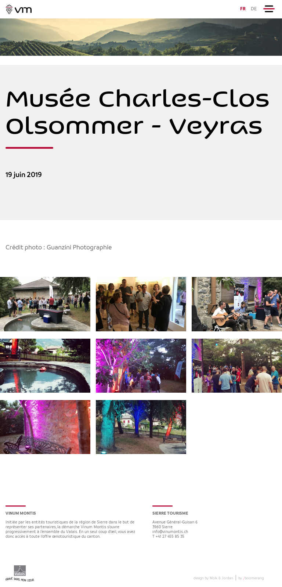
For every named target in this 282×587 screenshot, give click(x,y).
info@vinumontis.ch (170, 532)
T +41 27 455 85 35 (168, 537)
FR (243, 9)
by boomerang (251, 578)
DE (254, 9)
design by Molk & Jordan (213, 578)
